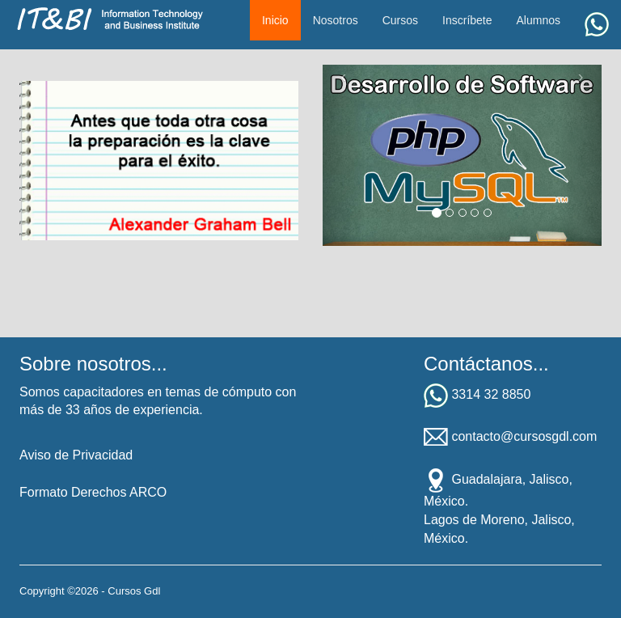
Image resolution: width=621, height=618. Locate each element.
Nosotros (335, 20)
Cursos (400, 20)
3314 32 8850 (490, 394)
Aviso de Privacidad (76, 455)
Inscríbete (467, 20)
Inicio (275, 20)
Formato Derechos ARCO (93, 492)
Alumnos (538, 20)
